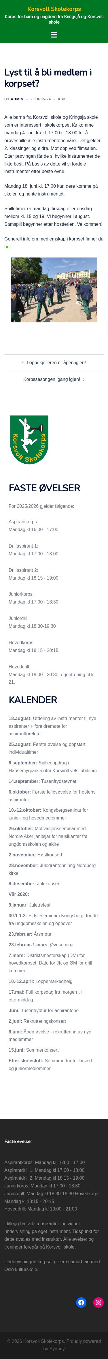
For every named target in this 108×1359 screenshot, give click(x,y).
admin (17, 99)
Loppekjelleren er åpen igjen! (56, 362)
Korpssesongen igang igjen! (51, 379)
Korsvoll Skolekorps (54, 9)
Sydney (57, 1348)
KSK (62, 99)
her (7, 246)
